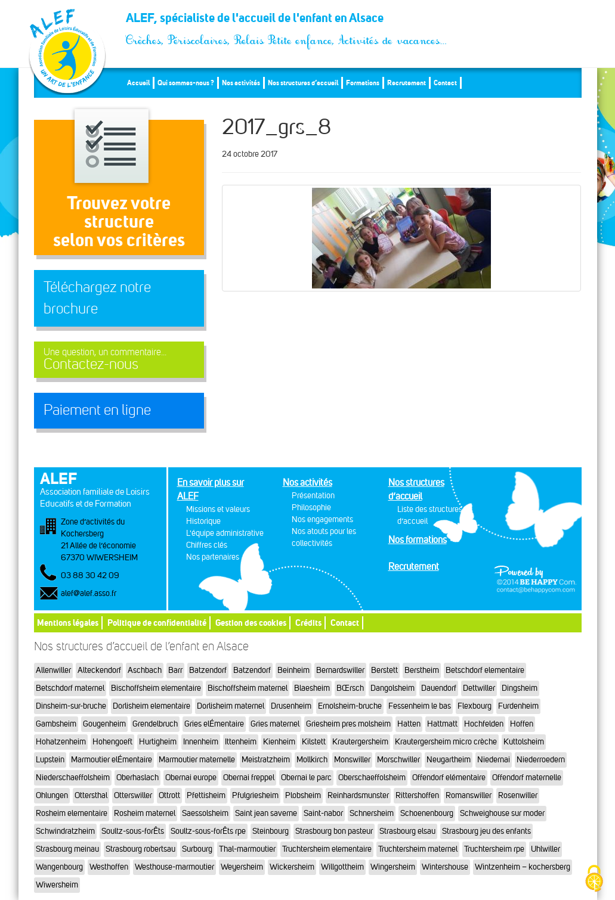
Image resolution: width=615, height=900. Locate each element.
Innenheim (200, 742)
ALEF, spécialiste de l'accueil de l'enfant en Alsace (287, 21)
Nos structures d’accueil (303, 82)
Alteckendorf (99, 670)
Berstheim (421, 670)
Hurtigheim (158, 742)
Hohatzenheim (61, 742)
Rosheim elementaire (71, 813)
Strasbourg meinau (67, 849)
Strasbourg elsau (407, 831)
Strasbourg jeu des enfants (486, 831)
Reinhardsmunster (358, 795)
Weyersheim (242, 867)
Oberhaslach (137, 777)
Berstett (384, 670)
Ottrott (169, 795)
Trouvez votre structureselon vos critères (119, 221)
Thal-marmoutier (247, 849)
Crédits (308, 622)
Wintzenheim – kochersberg (522, 867)
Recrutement (406, 82)
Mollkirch (311, 760)
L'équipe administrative (225, 533)
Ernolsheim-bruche (350, 706)
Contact (445, 82)
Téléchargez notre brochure (97, 298)
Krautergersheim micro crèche (446, 742)
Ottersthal (91, 795)
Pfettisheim (206, 795)
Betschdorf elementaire (485, 670)
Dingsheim (519, 688)
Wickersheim (292, 867)
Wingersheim (392, 867)
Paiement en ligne (97, 410)
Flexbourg (475, 706)
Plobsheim (303, 795)
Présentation (313, 496)
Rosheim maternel (144, 813)
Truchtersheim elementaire (327, 849)
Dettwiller (479, 688)
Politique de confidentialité (156, 622)
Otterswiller (133, 795)
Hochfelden (483, 724)
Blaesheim (312, 688)
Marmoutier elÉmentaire (111, 760)
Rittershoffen (417, 795)
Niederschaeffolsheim (73, 777)
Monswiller (352, 760)
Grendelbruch (155, 724)
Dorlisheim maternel (230, 706)
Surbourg (197, 849)
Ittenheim (240, 742)
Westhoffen (108, 867)
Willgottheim (342, 867)
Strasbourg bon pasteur (334, 831)
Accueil (138, 82)
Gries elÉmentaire (214, 724)
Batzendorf (208, 670)
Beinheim (293, 670)
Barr (175, 670)
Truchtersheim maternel (418, 849)
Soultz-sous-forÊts (132, 831)
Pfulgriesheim (255, 795)
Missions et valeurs (218, 509)
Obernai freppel (248, 777)
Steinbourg (270, 831)
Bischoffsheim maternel (248, 688)
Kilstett (314, 742)
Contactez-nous (119, 359)
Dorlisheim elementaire (151, 706)
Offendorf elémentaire (449, 777)
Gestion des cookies (250, 622)
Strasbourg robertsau (140, 849)
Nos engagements (322, 519)
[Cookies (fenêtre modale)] (594, 879)
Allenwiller (53, 670)
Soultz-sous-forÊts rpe (208, 831)
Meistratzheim (266, 760)
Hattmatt (442, 724)
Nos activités (241, 82)
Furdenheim (518, 706)
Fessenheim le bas (419, 706)
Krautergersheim (360, 742)
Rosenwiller (517, 795)
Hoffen (521, 724)
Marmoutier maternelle (197, 760)
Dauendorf (438, 688)
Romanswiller (469, 795)
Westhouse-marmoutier (174, 867)
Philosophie (311, 507)
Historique (203, 521)
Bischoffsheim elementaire (156, 688)
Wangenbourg (59, 867)
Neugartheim (449, 760)
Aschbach (145, 670)
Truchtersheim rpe (494, 849)
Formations (362, 82)
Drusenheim (291, 706)
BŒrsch (350, 688)
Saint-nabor (323, 813)
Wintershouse (445, 867)
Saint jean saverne (266, 813)
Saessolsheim (205, 813)
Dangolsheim (392, 688)
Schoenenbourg (426, 813)
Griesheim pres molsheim (348, 724)
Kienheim (279, 742)
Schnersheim (372, 813)
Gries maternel (275, 724)
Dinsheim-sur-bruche (71, 706)
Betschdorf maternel (70, 688)
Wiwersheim (57, 885)
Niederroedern (541, 760)
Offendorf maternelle (526, 777)
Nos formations (417, 539)
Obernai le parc (306, 777)
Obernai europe (191, 777)
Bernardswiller (340, 670)
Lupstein (50, 760)
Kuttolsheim (523, 742)
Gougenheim (104, 724)
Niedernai (493, 760)
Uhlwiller (545, 849)
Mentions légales (67, 622)
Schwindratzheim (65, 831)
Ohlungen (52, 795)
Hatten (409, 724)
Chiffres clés (206, 545)
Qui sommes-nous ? (185, 82)
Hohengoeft (112, 742)
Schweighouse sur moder (502, 813)
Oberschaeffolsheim (372, 777)
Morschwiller (398, 760)
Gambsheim (56, 724)
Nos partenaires (212, 557)
